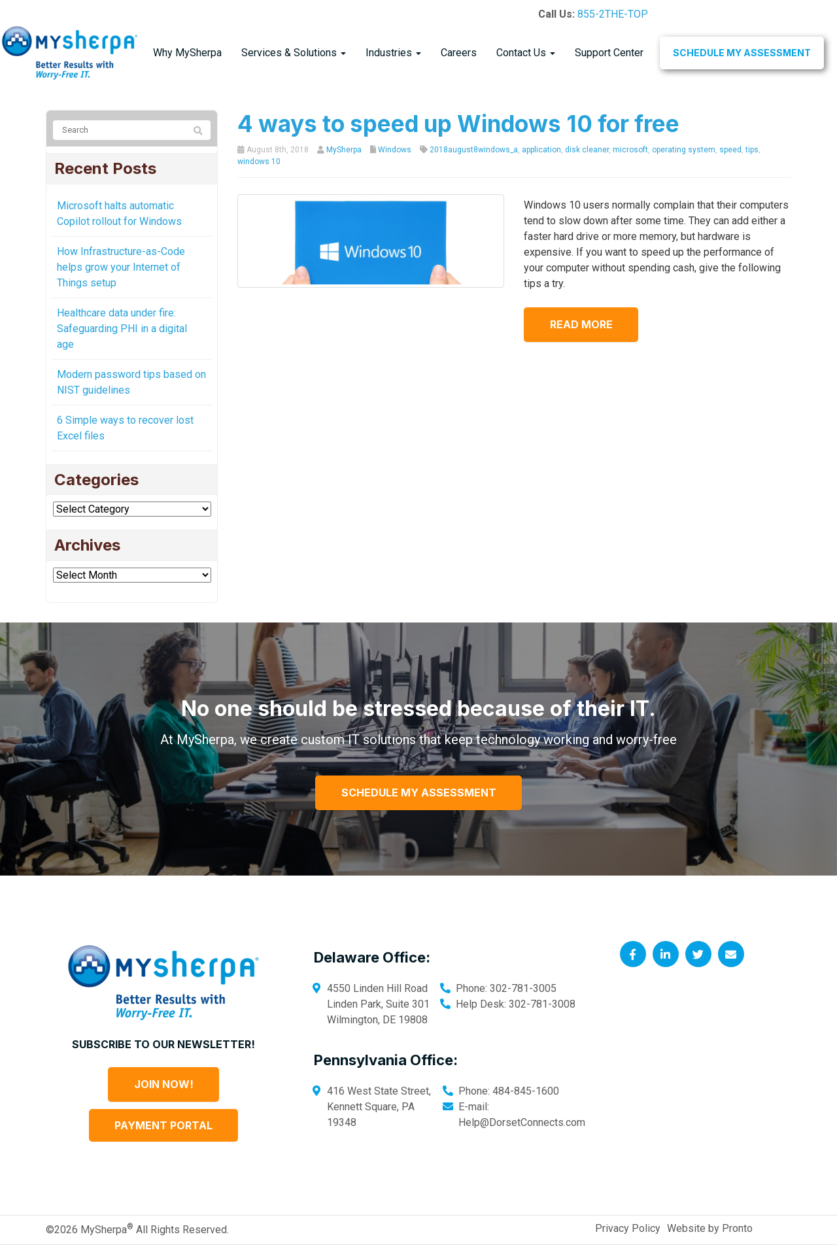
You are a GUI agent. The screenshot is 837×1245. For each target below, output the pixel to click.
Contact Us (525, 52)
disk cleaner (587, 149)
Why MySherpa (187, 52)
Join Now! (164, 1084)
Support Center (609, 52)
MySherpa (344, 149)
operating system (683, 149)
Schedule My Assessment (742, 52)
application (541, 149)
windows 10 (259, 161)
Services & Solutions (293, 52)
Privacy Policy (627, 1228)
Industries (393, 52)
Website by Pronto (710, 1228)
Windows (394, 149)
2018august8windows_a (474, 149)
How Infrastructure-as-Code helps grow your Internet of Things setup (121, 267)
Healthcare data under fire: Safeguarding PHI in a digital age (122, 328)
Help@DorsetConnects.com (521, 1122)
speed (730, 149)
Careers (459, 52)
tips (752, 149)
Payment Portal (163, 1125)
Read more (581, 324)
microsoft (630, 149)
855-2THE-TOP (612, 14)
